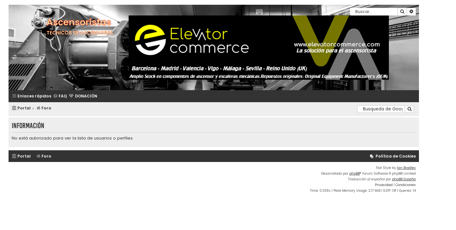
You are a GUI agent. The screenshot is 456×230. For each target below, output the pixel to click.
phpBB (354, 173)
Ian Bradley (406, 167)
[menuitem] (60, 96)
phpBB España (404, 179)
